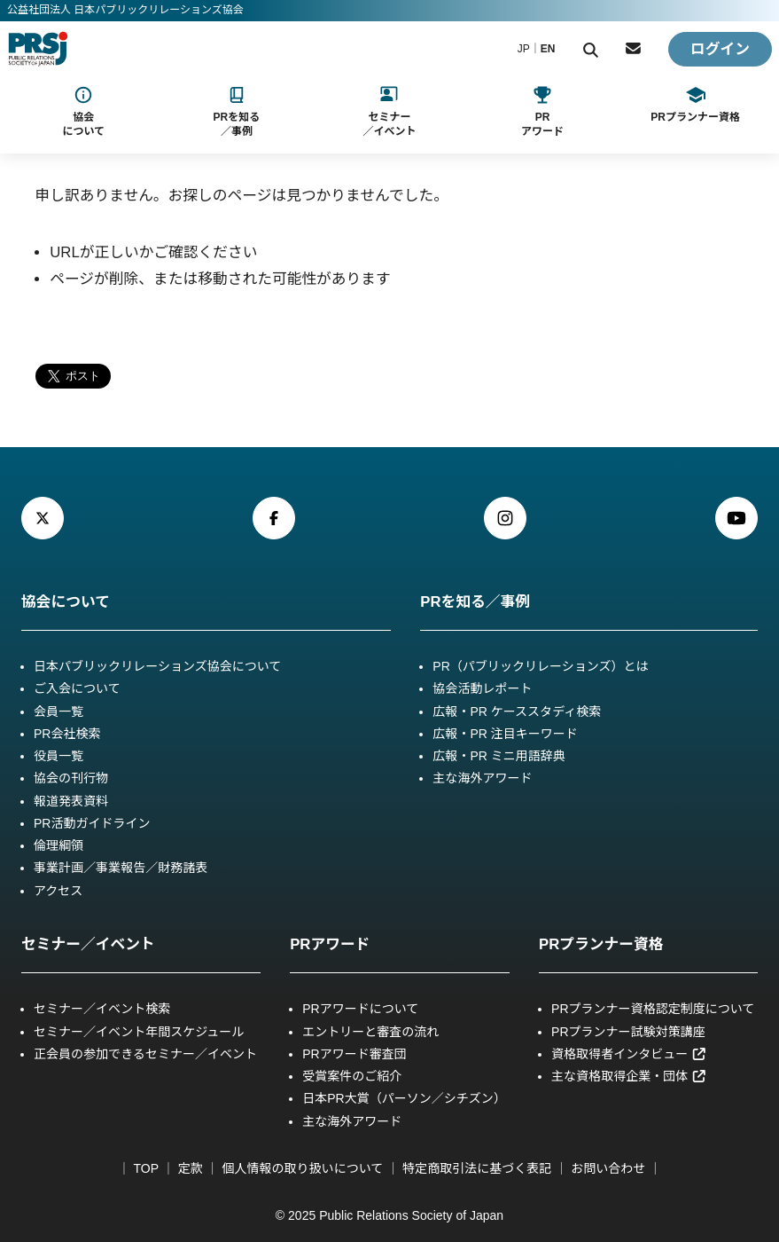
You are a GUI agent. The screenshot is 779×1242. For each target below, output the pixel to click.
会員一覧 (58, 711)
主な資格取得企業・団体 (629, 1076)
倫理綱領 (58, 845)
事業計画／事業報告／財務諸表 (120, 868)
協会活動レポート (482, 688)
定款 (190, 1168)
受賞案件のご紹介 (351, 1076)
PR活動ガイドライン (92, 823)
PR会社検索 (67, 734)
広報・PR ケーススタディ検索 (516, 711)
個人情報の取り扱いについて (302, 1168)
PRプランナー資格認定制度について (652, 1009)
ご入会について (77, 688)
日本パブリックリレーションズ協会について (157, 666)
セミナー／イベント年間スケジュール (139, 1032)
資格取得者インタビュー (629, 1054)
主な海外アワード (482, 778)
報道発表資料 (71, 801)
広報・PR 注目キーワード (505, 734)
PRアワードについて (360, 1009)
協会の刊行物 (71, 778)
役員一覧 (58, 756)
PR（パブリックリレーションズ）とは (540, 666)
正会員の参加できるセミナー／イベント (145, 1054)
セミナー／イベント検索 (102, 1009)
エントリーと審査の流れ (370, 1032)
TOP (146, 1168)
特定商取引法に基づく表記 (476, 1168)
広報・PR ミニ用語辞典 (498, 756)
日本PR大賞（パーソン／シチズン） (404, 1098)
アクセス (58, 891)
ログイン (720, 49)
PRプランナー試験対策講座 (628, 1032)
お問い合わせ (608, 1168)
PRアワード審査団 (354, 1054)
